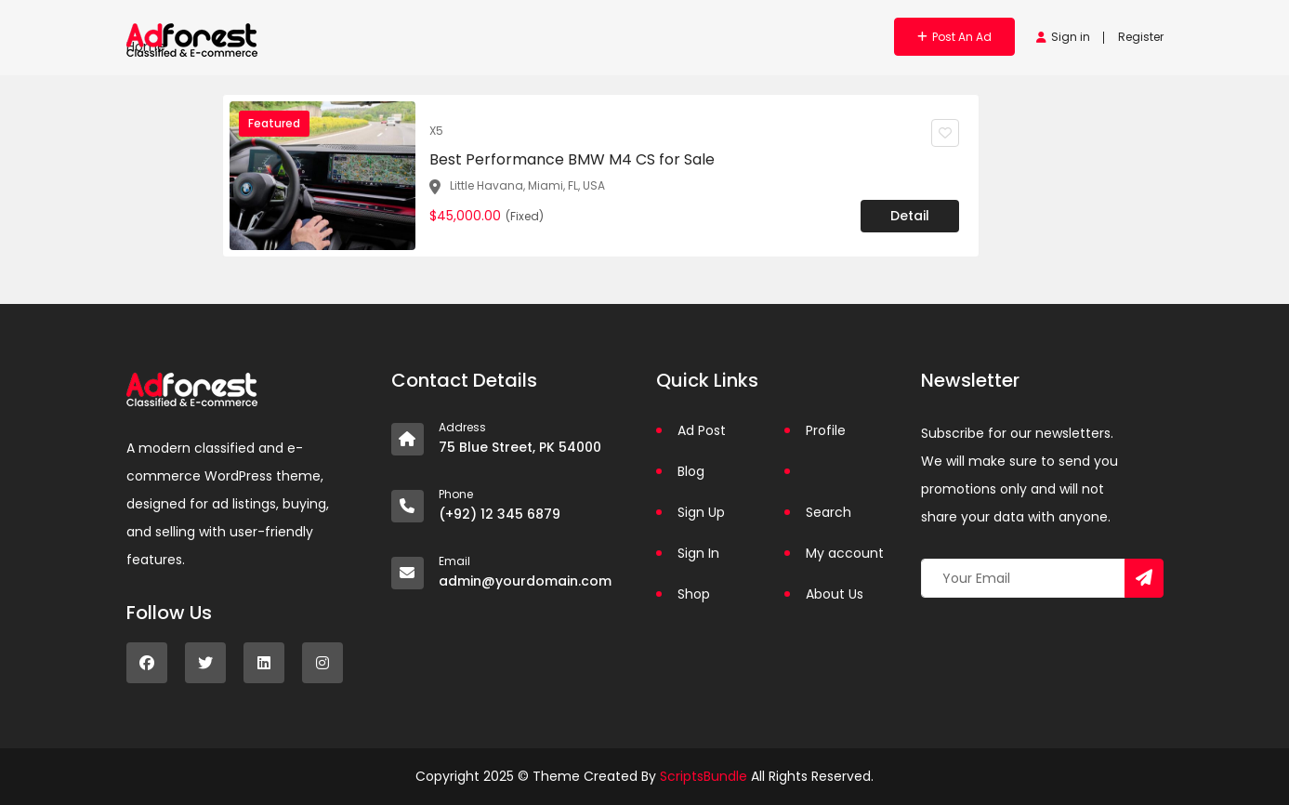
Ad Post (701, 430)
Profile (826, 430)
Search (828, 512)
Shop (693, 594)
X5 (436, 131)
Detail (909, 215)
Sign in (1063, 37)
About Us (834, 594)
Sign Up (701, 512)
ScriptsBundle (703, 776)
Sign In (698, 553)
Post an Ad (954, 37)
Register (1141, 37)
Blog (690, 471)
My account (845, 553)
